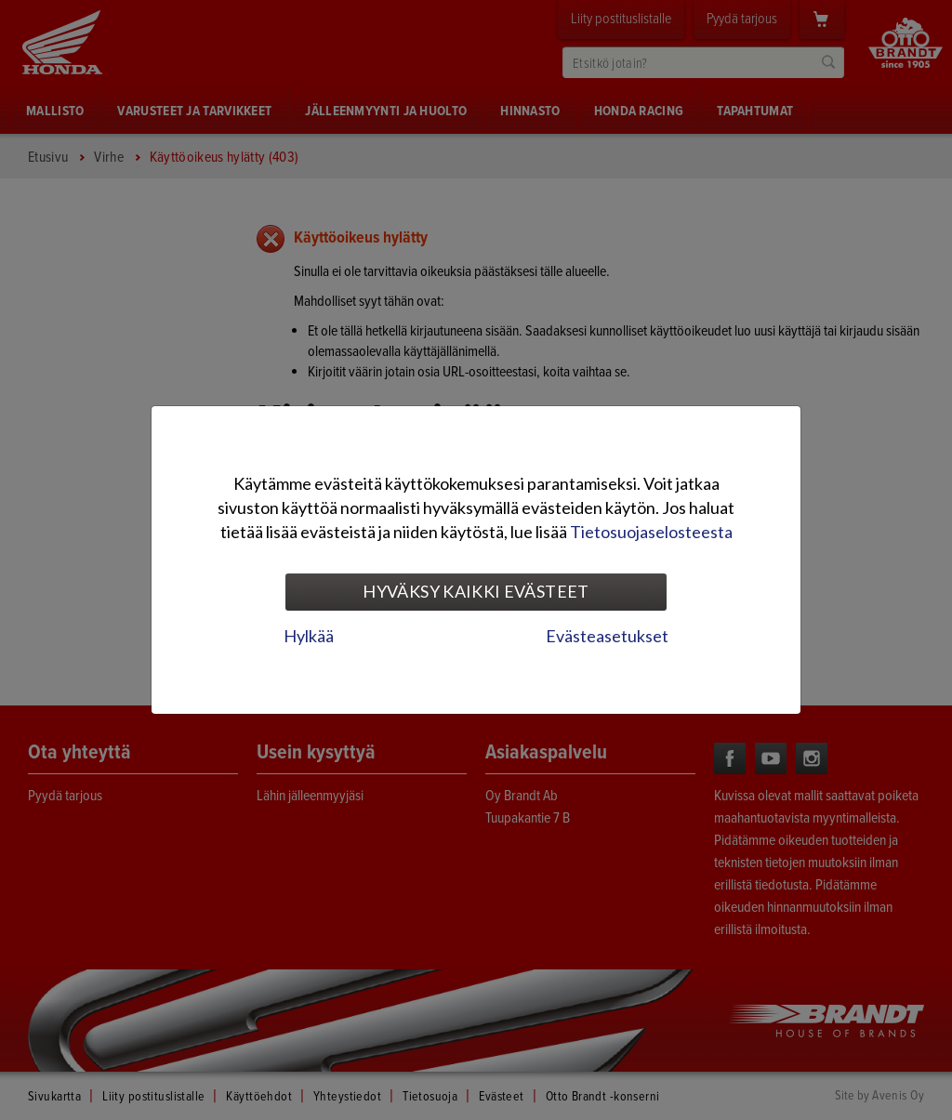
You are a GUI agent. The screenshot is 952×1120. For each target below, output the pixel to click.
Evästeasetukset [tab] (607, 636)
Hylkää (309, 636)
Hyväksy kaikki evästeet (475, 591)
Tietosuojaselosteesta (651, 531)
